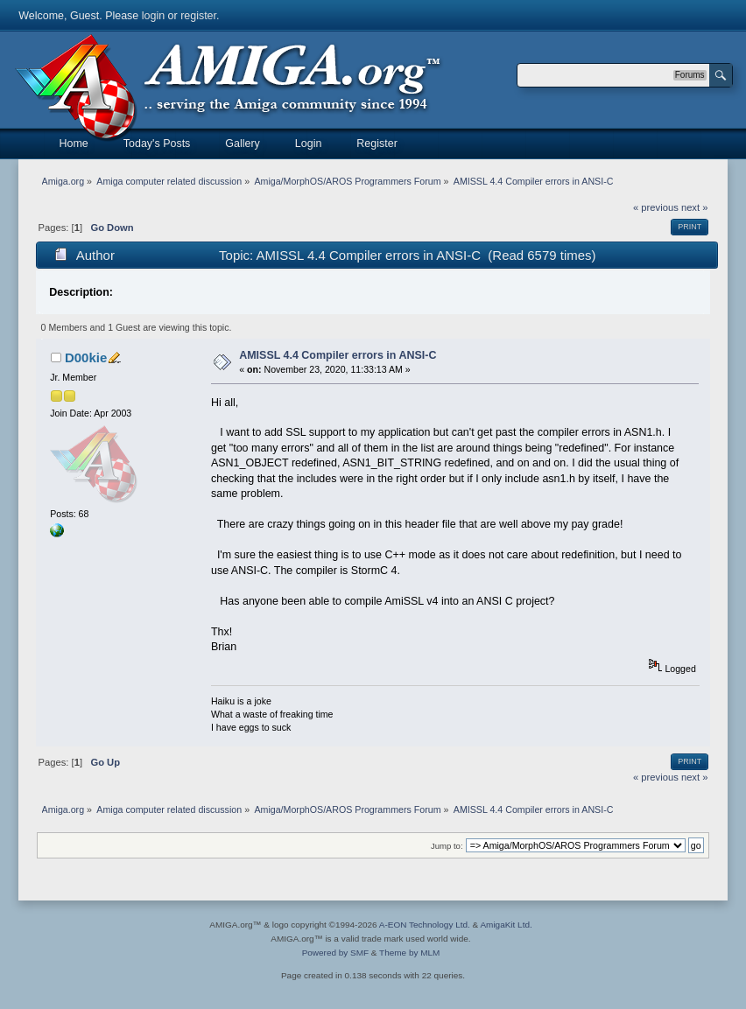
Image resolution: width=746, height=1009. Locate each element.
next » (694, 207)
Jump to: (447, 846)
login (153, 16)
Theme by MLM (409, 952)
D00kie (86, 357)
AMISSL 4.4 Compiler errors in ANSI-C (337, 355)
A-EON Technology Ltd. (424, 924)
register (198, 16)
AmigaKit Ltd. (505, 924)
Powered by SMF (335, 952)
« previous (656, 207)
